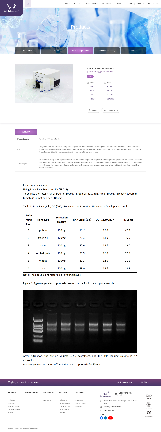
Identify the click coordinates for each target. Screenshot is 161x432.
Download (62, 413)
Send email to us (111, 110)
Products (79, 4)
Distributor (78, 407)
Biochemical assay (107, 51)
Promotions (108, 4)
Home (68, 4)
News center (79, 400)
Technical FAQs (64, 410)
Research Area (93, 4)
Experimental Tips (64, 407)
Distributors (154, 4)
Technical (121, 4)
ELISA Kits (54, 51)
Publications (63, 400)
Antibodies (27, 51)
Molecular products (80, 51)
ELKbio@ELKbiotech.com (112, 407)
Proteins (133, 51)
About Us (141, 4)
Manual (93, 110)
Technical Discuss (64, 404)
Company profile (80, 404)
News (131, 4)
